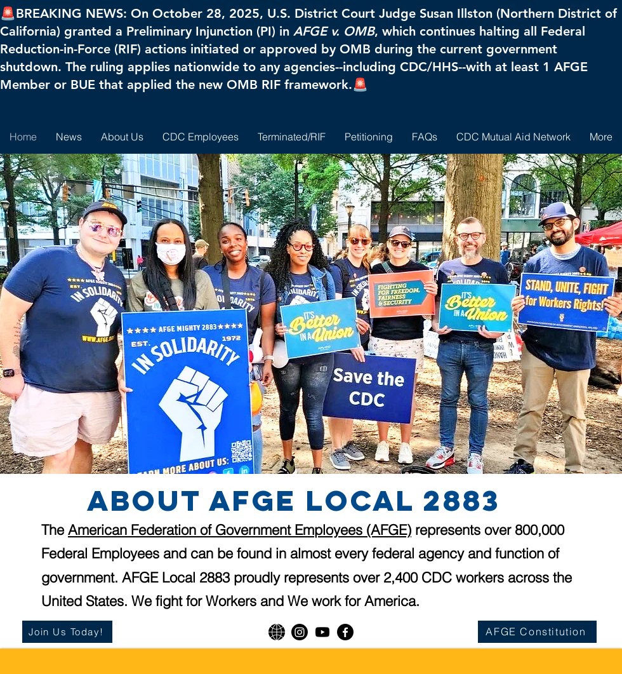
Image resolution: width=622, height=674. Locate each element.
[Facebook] (345, 632)
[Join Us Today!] (67, 632)
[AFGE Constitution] (537, 632)
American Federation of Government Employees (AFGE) (239, 530)
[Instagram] (299, 632)
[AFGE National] (276, 632)
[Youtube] (322, 632)
